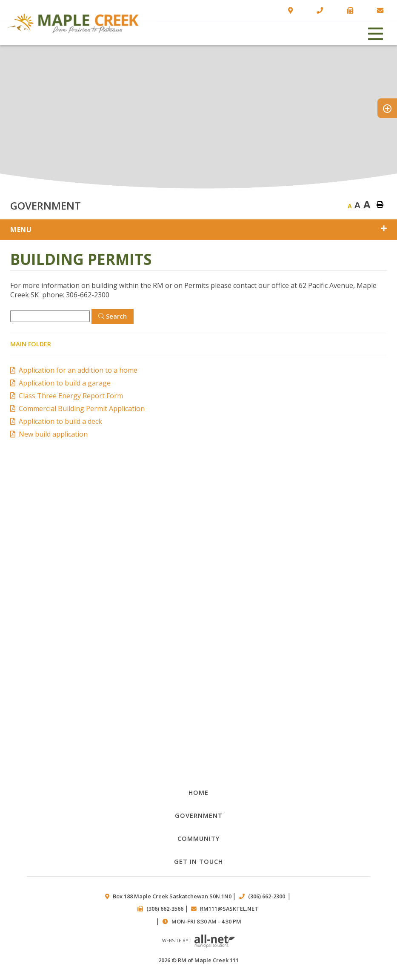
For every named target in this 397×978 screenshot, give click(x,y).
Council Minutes (198, 564)
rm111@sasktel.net (229, 908)
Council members (198, 735)
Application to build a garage (65, 383)
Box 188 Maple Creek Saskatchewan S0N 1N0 (172, 896)
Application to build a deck (60, 421)
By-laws (198, 621)
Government (199, 815)
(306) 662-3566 (164, 908)
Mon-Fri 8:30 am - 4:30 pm (206, 921)
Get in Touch (198, 861)
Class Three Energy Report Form (71, 395)
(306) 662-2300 (267, 896)
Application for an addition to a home (78, 370)
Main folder (30, 344)
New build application (53, 434)
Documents (198, 508)
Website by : (198, 941)
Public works (198, 678)
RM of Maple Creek (73, 23)
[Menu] (375, 33)
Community (198, 838)
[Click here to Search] (112, 316)
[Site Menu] (198, 229)
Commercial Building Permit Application (82, 408)
